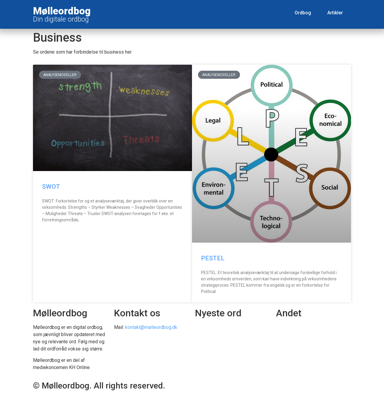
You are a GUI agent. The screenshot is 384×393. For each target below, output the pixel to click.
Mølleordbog (62, 11)
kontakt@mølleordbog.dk (151, 327)
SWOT (51, 186)
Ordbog (303, 13)
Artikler (335, 13)
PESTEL (212, 258)
